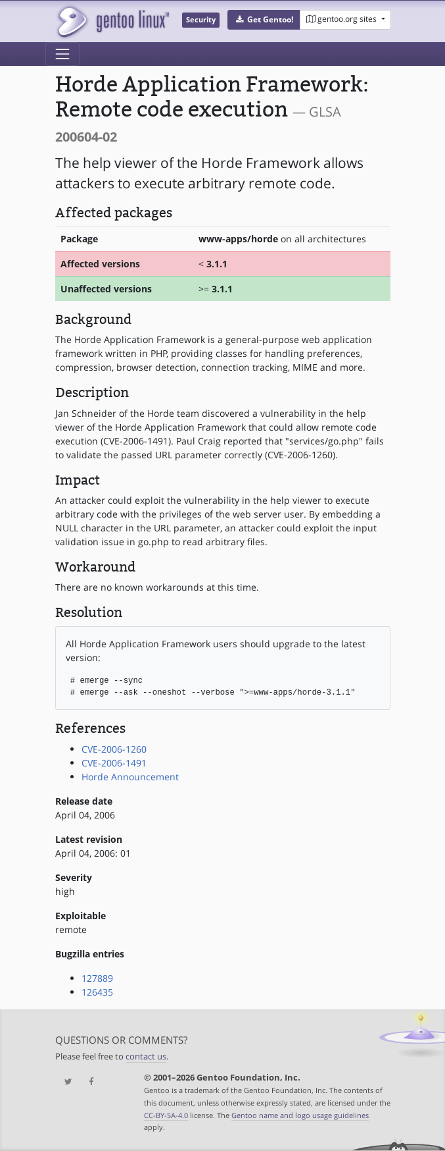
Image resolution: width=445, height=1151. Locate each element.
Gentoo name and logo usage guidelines (300, 1115)
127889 (97, 978)
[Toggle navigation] (62, 54)
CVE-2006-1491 (114, 763)
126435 (97, 992)
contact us (146, 1056)
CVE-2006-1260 (114, 749)
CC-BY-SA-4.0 (166, 1115)
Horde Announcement (130, 776)
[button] (263, 20)
